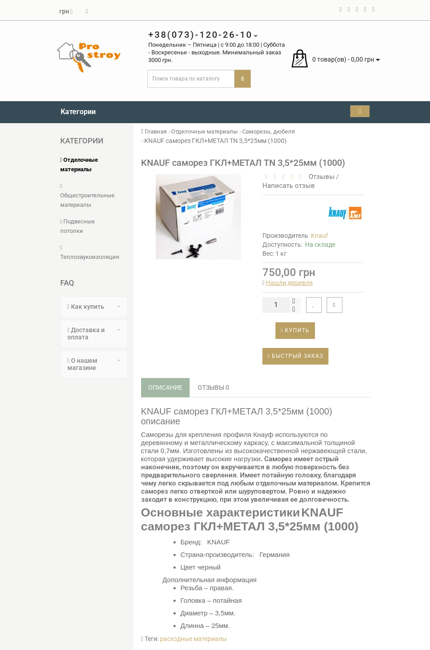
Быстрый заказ (295, 356)
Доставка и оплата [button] (93, 333)
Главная (154, 131)
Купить (295, 330)
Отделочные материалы (204, 131)
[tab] (94, 307)
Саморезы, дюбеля (268, 131)
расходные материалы (193, 638)
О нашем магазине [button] (93, 364)
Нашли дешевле (289, 282)
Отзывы (320, 177)
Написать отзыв (288, 186)
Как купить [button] (93, 306)
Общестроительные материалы (87, 195)
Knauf (319, 235)
